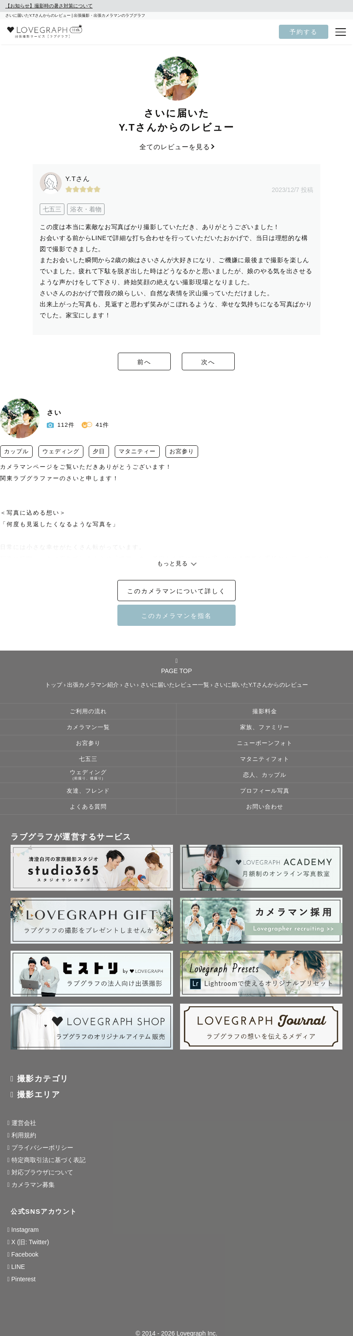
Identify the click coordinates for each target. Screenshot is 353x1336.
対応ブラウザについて (42, 1172)
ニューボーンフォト (265, 743)
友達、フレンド (88, 791)
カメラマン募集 (33, 1184)
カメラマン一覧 (88, 727)
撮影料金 (264, 711)
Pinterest (23, 1279)
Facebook (24, 1254)
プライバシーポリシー (42, 1147)
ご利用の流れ (88, 711)
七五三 (88, 759)
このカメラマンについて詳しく (176, 591)
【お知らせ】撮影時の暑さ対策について (49, 5)
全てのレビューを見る (176, 147)
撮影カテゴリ (43, 1078)
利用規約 (23, 1135)
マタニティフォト (264, 759)
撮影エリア (38, 1094)
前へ (128, 361)
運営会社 (23, 1122)
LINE (18, 1266)
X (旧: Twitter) (30, 1242)
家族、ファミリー (264, 727)
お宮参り (88, 743)
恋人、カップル (264, 775)
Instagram (25, 1229)
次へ (225, 361)
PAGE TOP (176, 666)
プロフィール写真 (264, 791)
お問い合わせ (264, 807)
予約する (303, 31)
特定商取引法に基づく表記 (48, 1159)
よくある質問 (88, 807)
